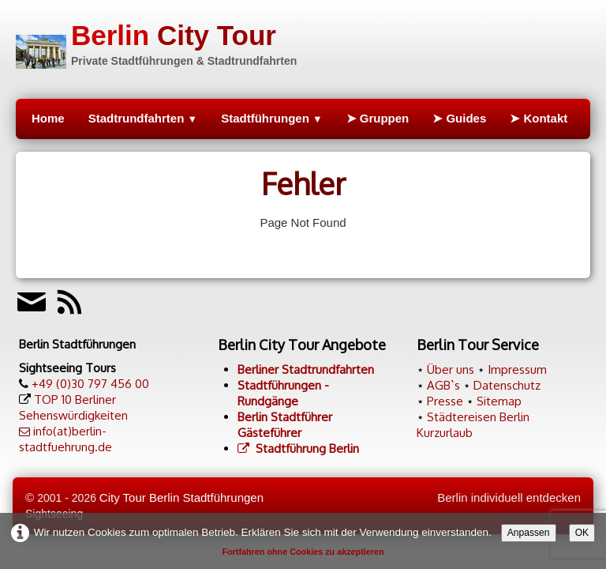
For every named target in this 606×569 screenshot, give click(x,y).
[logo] (156, 42)
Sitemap (499, 401)
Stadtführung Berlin (298, 448)
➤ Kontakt (538, 118)
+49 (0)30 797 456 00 (90, 383)
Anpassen (528, 532)
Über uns (450, 369)
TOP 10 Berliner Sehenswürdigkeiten (73, 407)
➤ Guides (459, 118)
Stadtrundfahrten (142, 118)
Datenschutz (507, 385)
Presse (445, 401)
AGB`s (443, 385)
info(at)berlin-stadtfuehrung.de (65, 439)
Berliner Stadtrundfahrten (306, 369)
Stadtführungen (271, 118)
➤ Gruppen (378, 118)
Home (48, 118)
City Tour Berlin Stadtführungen (181, 497)
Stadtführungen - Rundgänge (283, 393)
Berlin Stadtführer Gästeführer (285, 424)
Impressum (517, 369)
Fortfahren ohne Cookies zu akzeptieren (302, 551)
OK (582, 532)
